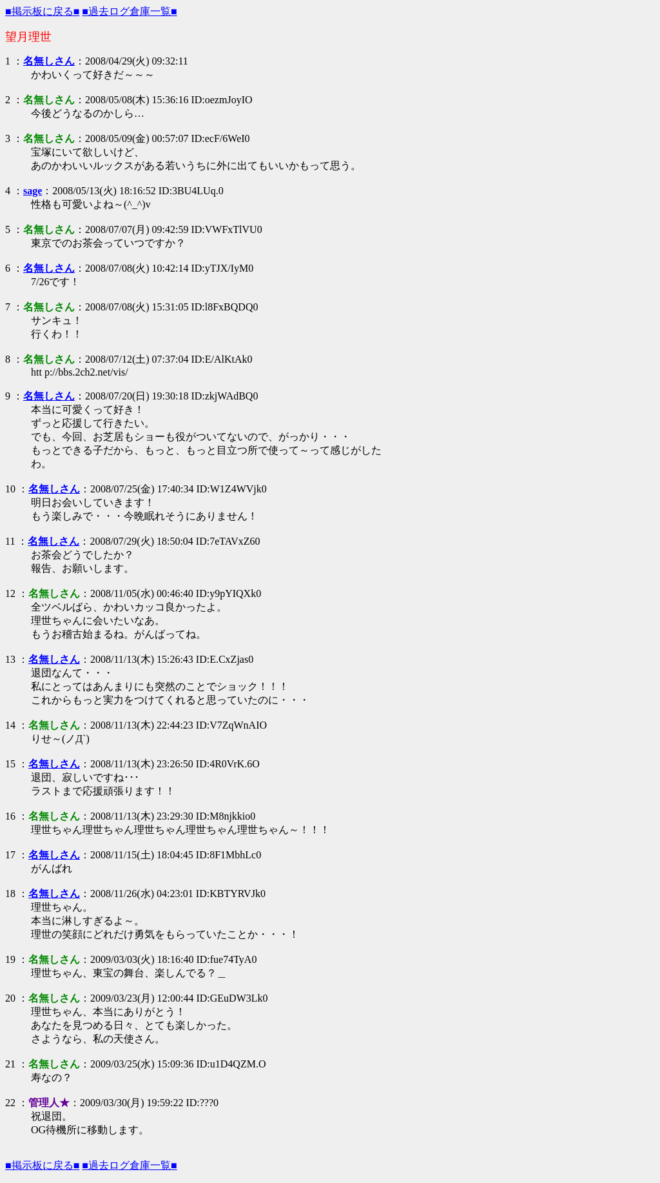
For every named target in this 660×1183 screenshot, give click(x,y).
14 (10, 725)
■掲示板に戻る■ (42, 11)
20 (10, 998)
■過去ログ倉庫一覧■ (129, 11)
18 (10, 893)
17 (10, 854)
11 (10, 541)
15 (10, 763)
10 (10, 488)
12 (10, 593)
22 (10, 1102)
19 (10, 959)
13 (10, 659)
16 (10, 816)
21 (10, 1063)
